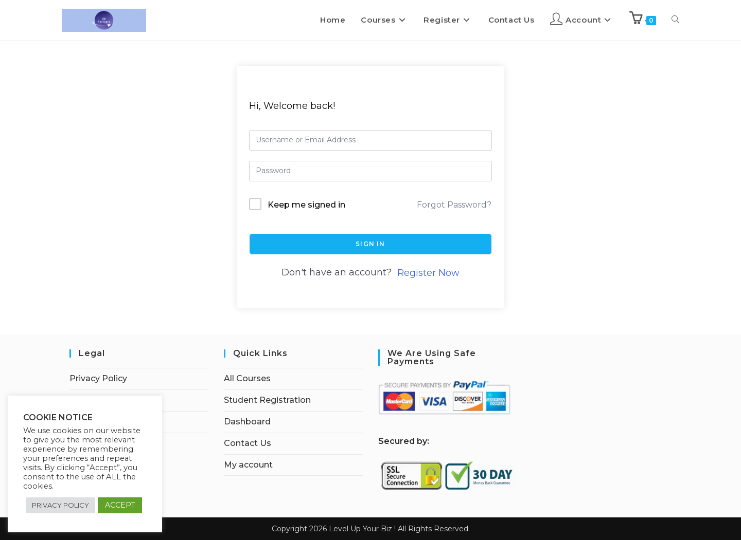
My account (248, 465)
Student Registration (267, 400)
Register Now (428, 272)
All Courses (247, 378)
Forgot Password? (454, 205)
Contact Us (247, 443)
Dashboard (247, 421)
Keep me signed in (306, 205)
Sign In (370, 244)
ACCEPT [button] (120, 505)
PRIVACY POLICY (60, 505)
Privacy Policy (98, 378)
